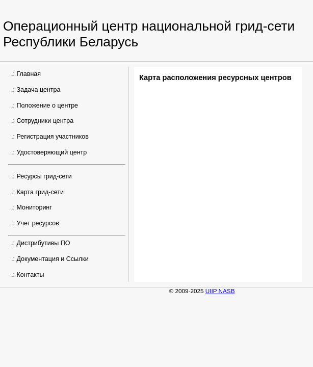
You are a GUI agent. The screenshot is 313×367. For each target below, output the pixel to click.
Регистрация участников (52, 136)
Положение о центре (47, 105)
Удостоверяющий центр (51, 152)
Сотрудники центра (44, 120)
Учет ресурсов (37, 223)
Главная (28, 73)
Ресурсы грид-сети (43, 176)
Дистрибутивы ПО (43, 243)
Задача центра (38, 89)
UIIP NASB (220, 290)
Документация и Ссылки (52, 259)
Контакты (30, 274)
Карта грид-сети (39, 192)
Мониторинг (33, 207)
